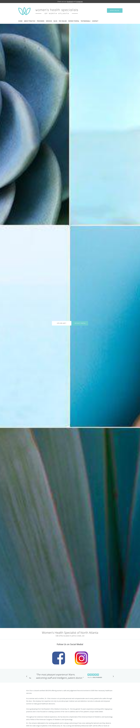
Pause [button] (30, 678)
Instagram (79, 1)
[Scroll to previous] (27, 677)
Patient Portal (80, 323)
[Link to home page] (46, 10)
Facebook (70, 1)
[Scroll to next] (113, 677)
